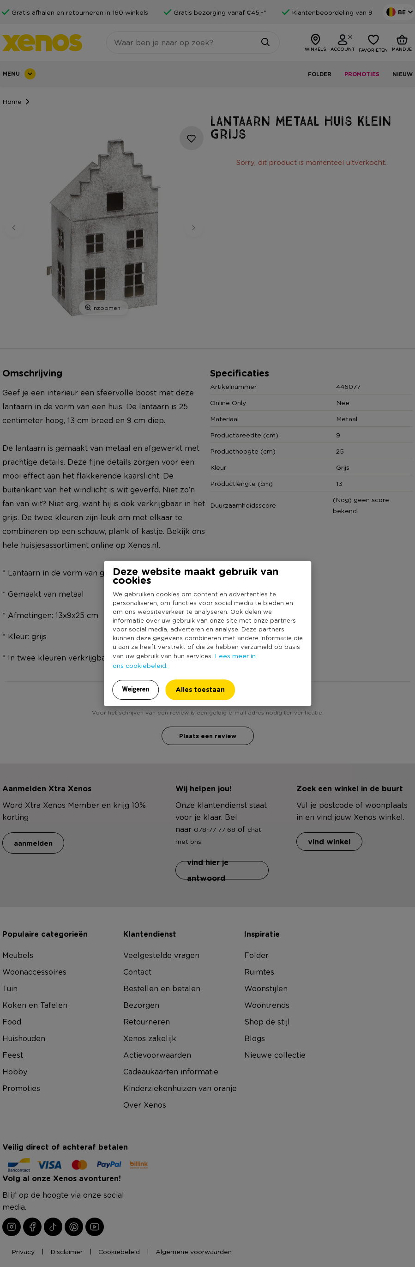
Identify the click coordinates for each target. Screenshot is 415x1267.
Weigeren (136, 689)
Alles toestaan (200, 689)
